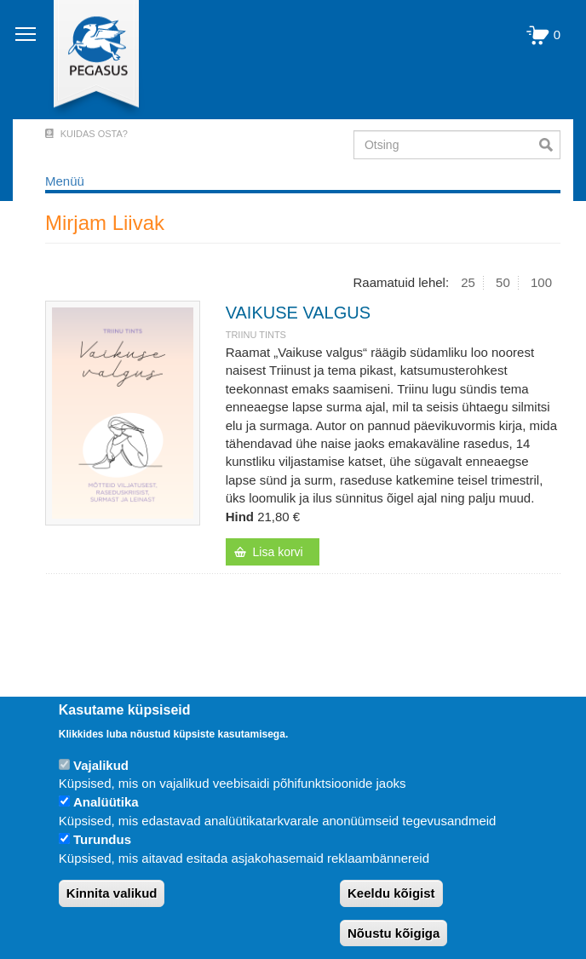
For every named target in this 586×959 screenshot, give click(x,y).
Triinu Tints (256, 335)
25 (468, 282)
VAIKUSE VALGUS (298, 312)
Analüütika (106, 802)
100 (541, 282)
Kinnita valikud (112, 893)
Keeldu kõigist (391, 893)
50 (503, 282)
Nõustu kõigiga (394, 933)
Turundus (102, 839)
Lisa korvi (278, 552)
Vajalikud (101, 765)
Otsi (549, 145)
